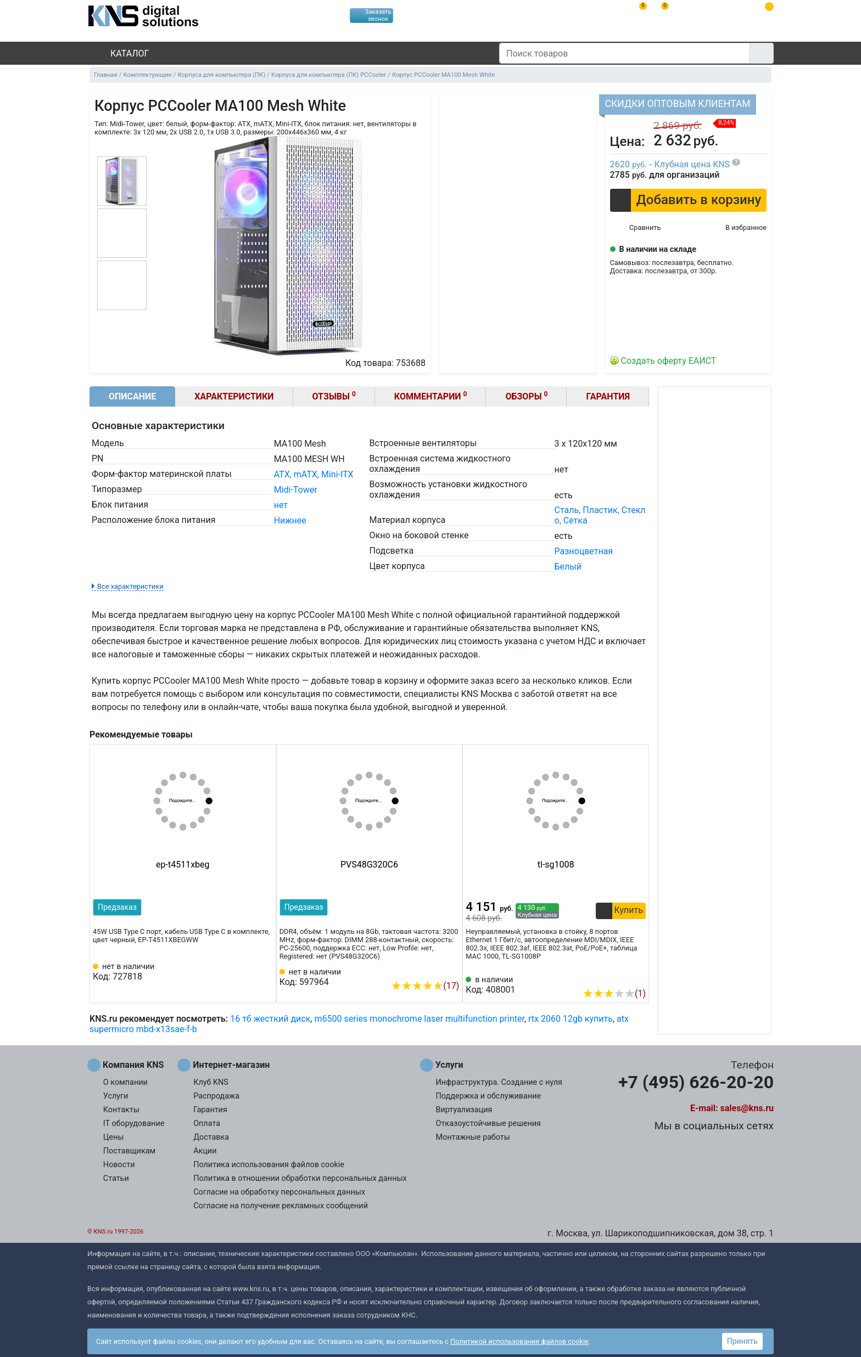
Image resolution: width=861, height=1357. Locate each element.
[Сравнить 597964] (432, 969)
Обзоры (526, 396)
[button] (688, 200)
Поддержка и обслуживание (488, 1096)
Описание (132, 396)
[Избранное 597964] (451, 969)
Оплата (206, 1123)
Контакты (121, 1109)
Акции (204, 1151)
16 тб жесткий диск (270, 1018)
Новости (119, 1164)
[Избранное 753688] (737, 228)
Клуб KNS (210, 1082)
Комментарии (430, 396)
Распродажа (216, 1096)
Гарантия (608, 396)
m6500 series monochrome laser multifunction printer (419, 1018)
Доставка (211, 1137)
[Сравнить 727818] (246, 971)
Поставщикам (129, 1151)
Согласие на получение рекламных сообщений (280, 1205)
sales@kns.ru (747, 1108)
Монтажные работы (473, 1137)
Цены (113, 1137)
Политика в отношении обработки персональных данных (300, 1178)
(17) (425, 986)
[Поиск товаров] (624, 53)
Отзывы (334, 396)
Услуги (115, 1096)
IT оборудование (134, 1123)
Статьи (116, 1178)
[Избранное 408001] (637, 977)
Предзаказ (117, 907)
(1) (614, 993)
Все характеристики (130, 586)
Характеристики (233, 396)
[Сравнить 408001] (619, 976)
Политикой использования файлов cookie (519, 1341)
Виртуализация (464, 1109)
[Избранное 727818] (264, 972)
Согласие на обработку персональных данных (279, 1192)
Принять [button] (742, 1341)
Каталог (120, 53)
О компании (125, 1082)
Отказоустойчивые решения (488, 1123)
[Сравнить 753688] (635, 228)
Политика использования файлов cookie (268, 1164)
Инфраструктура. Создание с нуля (499, 1082)
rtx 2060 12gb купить (570, 1018)
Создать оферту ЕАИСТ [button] (669, 361)
